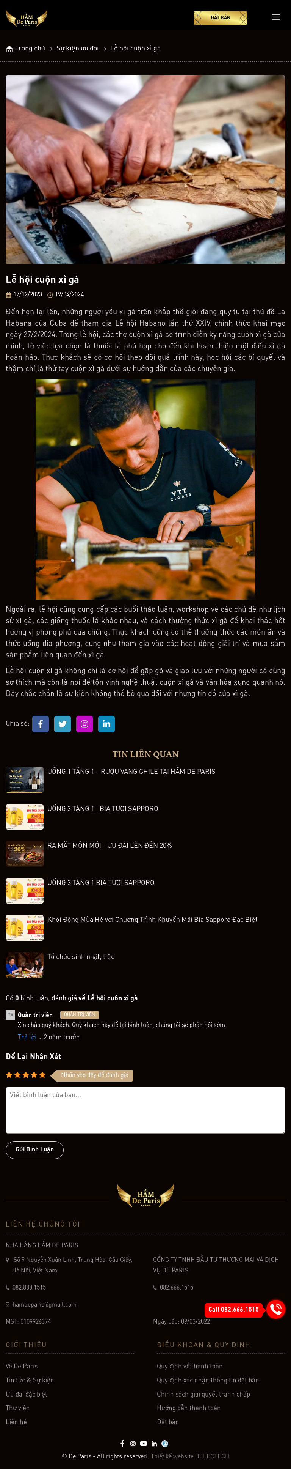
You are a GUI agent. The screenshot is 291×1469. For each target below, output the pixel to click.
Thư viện (18, 1412)
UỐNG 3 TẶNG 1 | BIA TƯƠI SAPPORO (102, 809)
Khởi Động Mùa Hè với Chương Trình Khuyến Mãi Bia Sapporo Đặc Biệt (152, 919)
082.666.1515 (176, 1292)
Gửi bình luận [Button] (35, 1150)
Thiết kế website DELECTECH (190, 1457)
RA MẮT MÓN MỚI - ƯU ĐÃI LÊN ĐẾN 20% (109, 845)
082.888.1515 (29, 1292)
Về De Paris (22, 1371)
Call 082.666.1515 (233, 1310)
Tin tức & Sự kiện (30, 1384)
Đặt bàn (220, 18)
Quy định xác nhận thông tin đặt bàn (208, 1384)
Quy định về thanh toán (190, 1371)
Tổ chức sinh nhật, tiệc (80, 957)
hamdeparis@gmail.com (44, 1309)
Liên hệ (16, 1426)
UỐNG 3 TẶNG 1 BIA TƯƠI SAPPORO (101, 883)
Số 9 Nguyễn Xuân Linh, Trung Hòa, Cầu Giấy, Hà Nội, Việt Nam (72, 1269)
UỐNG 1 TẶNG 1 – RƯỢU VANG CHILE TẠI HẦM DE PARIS (131, 771)
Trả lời (27, 1037)
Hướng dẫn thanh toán (189, 1412)
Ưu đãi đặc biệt (26, 1398)
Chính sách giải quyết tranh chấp (203, 1398)
